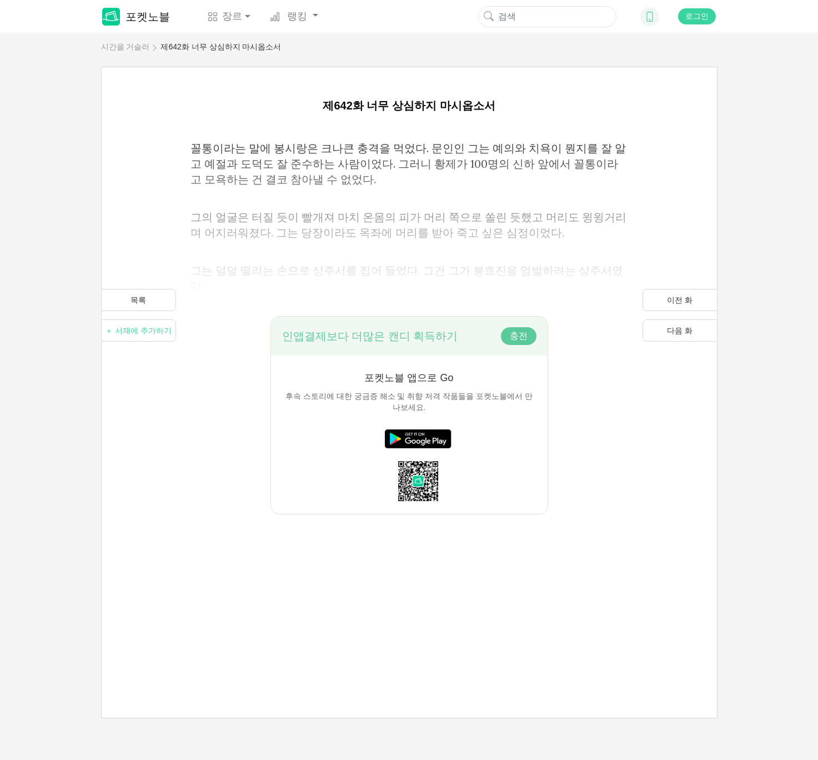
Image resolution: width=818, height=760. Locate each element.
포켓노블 (136, 17)
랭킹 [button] (290, 16)
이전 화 (679, 300)
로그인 (697, 16)
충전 (519, 336)
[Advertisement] (409, 592)
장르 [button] (225, 16)
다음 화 (679, 330)
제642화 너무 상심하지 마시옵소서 (220, 46)
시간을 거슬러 (125, 46)
